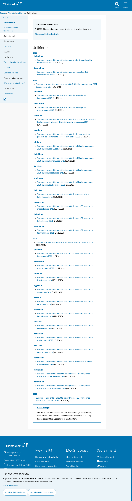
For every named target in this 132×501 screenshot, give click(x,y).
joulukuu (38, 91)
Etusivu (3, 13)
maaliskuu (39, 202)
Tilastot (11, 13)
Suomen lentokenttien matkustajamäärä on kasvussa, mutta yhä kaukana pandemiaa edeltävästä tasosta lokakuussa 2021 (66, 120)
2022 (35, 53)
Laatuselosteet (11, 72)
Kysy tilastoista (42, 461)
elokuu (37, 142)
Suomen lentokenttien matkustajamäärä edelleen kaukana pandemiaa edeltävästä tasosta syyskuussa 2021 (63, 135)
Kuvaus (7, 67)
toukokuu (38, 178)
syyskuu (38, 130)
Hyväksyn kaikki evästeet (15, 492)
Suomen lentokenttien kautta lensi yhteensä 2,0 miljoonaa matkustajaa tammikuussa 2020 (63, 387)
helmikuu (38, 56)
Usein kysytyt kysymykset (46, 466)
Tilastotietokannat (74, 461)
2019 (35, 394)
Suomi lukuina (72, 466)
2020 (35, 238)
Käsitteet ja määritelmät (15, 83)
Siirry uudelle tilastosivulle (47, 34)
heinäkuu (38, 154)
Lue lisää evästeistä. (12, 485)
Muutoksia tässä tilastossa (11, 29)
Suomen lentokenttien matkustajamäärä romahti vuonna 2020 (64, 242)
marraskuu (39, 103)
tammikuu (39, 68)
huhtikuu (38, 190)
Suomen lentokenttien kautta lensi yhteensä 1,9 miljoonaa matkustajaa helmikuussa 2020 (63, 375)
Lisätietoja (8, 93)
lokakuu (38, 115)
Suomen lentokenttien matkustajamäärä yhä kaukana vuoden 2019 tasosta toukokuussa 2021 (65, 183)
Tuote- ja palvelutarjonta (15, 62)
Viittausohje (43, 407)
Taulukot (8, 46)
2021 (35, 80)
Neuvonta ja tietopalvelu (46, 457)
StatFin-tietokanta (74, 457)
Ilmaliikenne (20, 13)
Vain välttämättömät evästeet (42, 492)
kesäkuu (38, 166)
